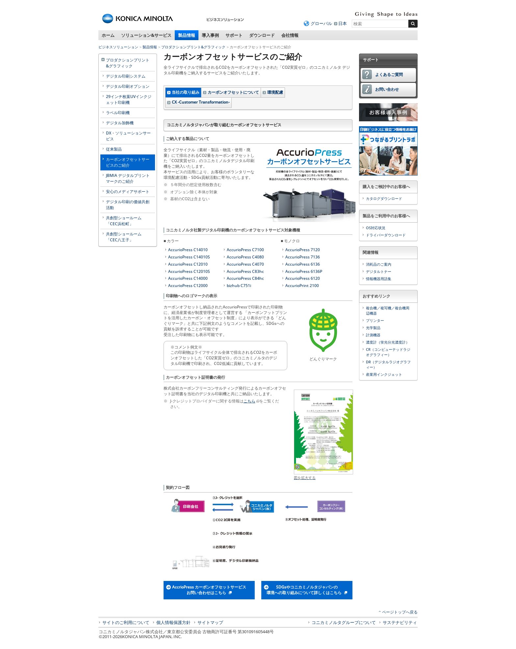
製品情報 (186, 35)
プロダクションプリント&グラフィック (193, 46)
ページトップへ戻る (400, 612)
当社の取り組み (185, 92)
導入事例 (210, 35)
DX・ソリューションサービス (128, 136)
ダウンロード (262, 35)
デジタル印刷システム (125, 76)
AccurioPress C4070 (245, 264)
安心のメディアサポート (127, 191)
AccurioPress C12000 (188, 285)
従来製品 (114, 149)
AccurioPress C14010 (188, 249)
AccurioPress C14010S (189, 257)
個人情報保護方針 (173, 622)
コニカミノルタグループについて (344, 622)
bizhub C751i (239, 285)
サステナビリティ (400, 622)
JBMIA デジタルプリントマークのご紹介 (128, 178)
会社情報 (289, 35)
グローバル (321, 23)
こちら (249, 401)
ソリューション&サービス (146, 35)
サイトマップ (210, 622)
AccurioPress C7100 (245, 249)
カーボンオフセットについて (233, 92)
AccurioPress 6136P (303, 271)
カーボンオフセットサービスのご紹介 (127, 162)
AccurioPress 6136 (302, 264)
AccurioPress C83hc (245, 271)
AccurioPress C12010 (188, 264)
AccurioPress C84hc (245, 278)
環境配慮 (275, 92)
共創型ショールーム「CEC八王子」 (124, 237)
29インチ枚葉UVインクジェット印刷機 (128, 99)
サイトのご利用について (125, 622)
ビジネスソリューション (118, 46)
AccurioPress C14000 (188, 278)
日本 (342, 23)
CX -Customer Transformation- (201, 102)
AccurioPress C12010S (189, 271)
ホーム (108, 35)
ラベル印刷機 (118, 112)
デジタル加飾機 (120, 123)
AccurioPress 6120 (302, 278)
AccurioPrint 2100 (302, 285)
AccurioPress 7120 (302, 249)
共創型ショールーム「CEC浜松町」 (124, 221)
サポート (234, 35)
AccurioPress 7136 (302, 257)
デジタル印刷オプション (127, 86)
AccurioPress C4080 (245, 257)
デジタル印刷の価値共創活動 (127, 204)
